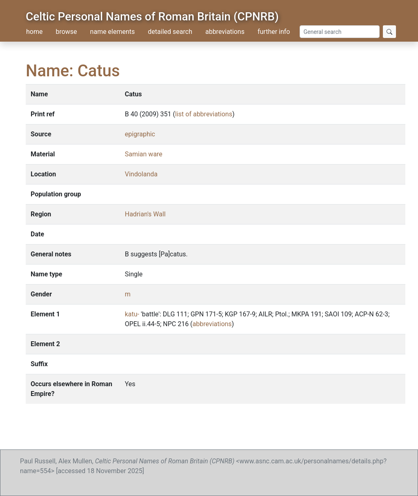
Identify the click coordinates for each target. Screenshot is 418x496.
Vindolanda (141, 174)
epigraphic (140, 134)
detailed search (170, 32)
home (34, 32)
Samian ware (143, 154)
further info (274, 32)
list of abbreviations (203, 114)
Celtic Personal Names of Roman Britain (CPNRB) (152, 16)
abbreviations (225, 32)
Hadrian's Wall (145, 214)
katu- (133, 314)
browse (66, 32)
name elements (112, 32)
